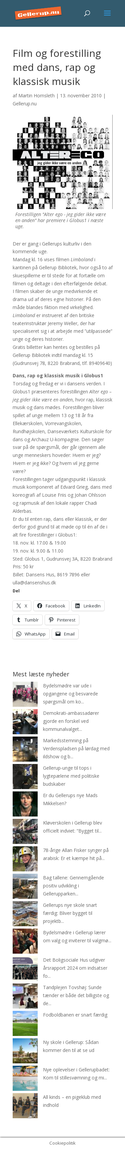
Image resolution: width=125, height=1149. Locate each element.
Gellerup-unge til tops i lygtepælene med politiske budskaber (71, 776)
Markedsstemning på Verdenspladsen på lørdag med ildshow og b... (76, 748)
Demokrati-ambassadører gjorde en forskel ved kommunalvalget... (71, 721)
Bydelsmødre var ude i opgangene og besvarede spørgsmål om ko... (70, 693)
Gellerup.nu (25, 103)
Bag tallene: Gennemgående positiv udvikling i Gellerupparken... (73, 885)
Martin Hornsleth (36, 95)
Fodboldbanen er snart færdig (75, 1015)
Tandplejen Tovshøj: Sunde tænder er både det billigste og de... (76, 995)
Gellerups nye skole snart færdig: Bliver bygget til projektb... (70, 913)
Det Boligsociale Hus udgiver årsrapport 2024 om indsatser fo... (75, 968)
